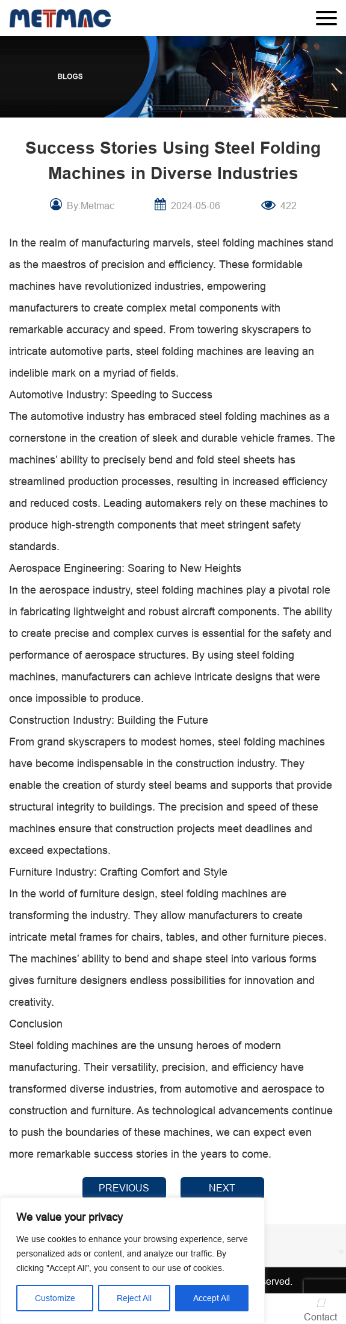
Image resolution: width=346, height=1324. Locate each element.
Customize (55, 1298)
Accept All (211, 1298)
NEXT (222, 1187)
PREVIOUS (124, 1187)
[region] (132, 1260)
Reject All (134, 1298)
